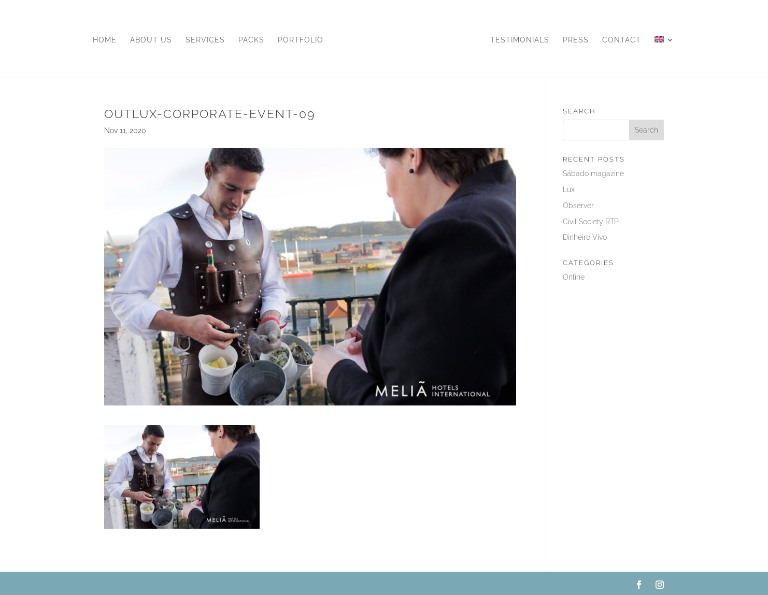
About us (151, 40)
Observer (578, 205)
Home (105, 40)
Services (205, 40)
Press (576, 40)
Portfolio (300, 40)
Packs (251, 40)
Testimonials (519, 40)
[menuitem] (664, 57)
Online (574, 277)
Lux (569, 189)
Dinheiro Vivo (585, 237)
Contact (621, 40)
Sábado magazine (593, 173)
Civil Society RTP (591, 221)
